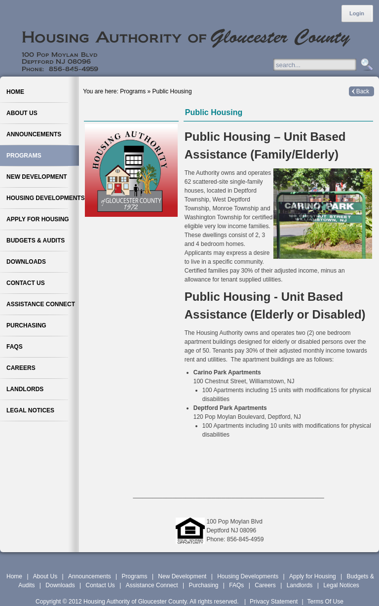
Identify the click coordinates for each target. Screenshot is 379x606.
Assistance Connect (152, 585)
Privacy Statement (274, 601)
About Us (45, 576)
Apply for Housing (312, 576)
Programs (135, 576)
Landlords (300, 585)
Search (365, 65)
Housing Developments (247, 576)
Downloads (60, 585)
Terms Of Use (325, 601)
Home (14, 576)
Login (356, 13)
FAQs (236, 585)
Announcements (89, 576)
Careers (265, 585)
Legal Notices (341, 585)
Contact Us (99, 585)
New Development (182, 576)
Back (363, 91)
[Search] (324, 64)
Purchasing (203, 585)
